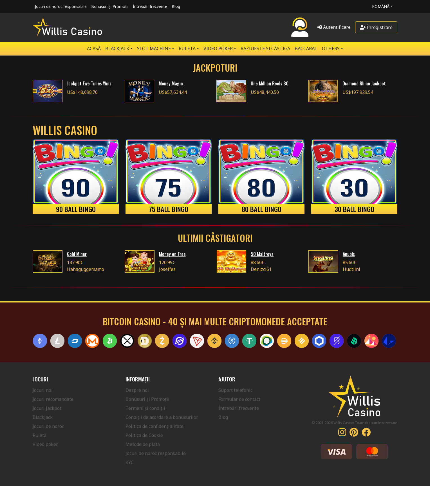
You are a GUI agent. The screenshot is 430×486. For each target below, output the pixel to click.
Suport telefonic (235, 390)
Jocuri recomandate (53, 399)
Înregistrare (376, 27)
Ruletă (39, 435)
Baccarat (306, 48)
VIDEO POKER (218, 48)
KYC (130, 462)
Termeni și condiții (145, 408)
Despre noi (137, 390)
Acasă (94, 48)
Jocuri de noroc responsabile (61, 6)
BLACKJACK (117, 48)
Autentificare (334, 27)
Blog (176, 6)
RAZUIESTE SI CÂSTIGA (265, 48)
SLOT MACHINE (154, 48)
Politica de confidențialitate (154, 426)
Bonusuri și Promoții (109, 6)
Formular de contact (239, 399)
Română (380, 6)
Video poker (45, 444)
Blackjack (43, 417)
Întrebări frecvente (150, 6)
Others (331, 48)
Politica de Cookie (144, 435)
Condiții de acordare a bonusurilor (162, 417)
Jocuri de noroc (48, 426)
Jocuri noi (43, 390)
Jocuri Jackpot (47, 408)
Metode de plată (143, 444)
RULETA (187, 48)
